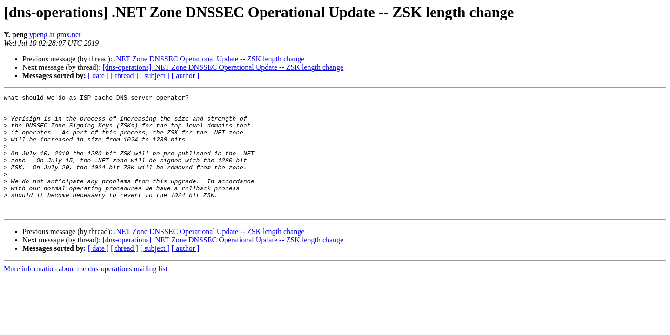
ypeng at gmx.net (55, 35)
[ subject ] (155, 76)
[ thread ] (124, 76)
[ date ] (98, 76)
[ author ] (186, 76)
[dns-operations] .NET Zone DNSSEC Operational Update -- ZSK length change (222, 67)
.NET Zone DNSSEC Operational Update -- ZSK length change (209, 59)
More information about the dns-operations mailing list (86, 292)
